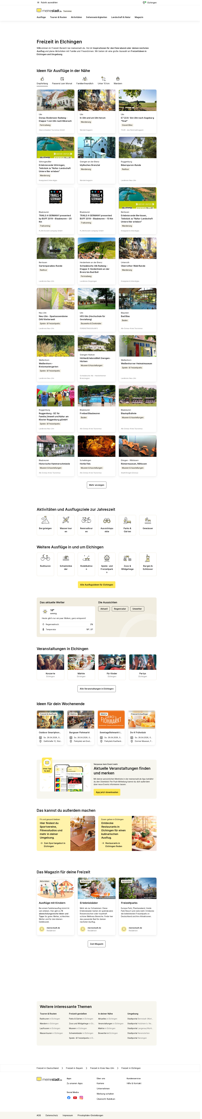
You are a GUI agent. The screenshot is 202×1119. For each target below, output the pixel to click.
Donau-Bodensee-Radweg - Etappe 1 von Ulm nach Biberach (55, 119)
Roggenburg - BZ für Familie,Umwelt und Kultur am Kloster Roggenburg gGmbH (54, 416)
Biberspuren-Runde (131, 165)
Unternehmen (103, 1088)
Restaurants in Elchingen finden (111, 845)
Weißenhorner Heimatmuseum (136, 363)
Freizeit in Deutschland (48, 1068)
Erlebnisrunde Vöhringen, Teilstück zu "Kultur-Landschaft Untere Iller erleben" (55, 168)
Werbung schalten (105, 1093)
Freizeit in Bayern (72, 1068)
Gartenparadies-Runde (50, 266)
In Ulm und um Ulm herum (92, 118)
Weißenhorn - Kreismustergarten (48, 365)
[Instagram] (81, 1098)
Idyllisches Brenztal (90, 165)
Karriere (100, 1083)
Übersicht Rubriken (106, 1099)
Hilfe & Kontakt (134, 1083)
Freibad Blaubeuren (90, 413)
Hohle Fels (85, 463)
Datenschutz (52, 1115)
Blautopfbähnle (128, 413)
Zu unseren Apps (75, 1083)
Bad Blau (125, 316)
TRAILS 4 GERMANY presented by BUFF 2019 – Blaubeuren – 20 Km (55, 218)
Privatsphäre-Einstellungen (90, 1115)
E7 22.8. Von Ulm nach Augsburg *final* (137, 119)
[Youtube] (75, 1098)
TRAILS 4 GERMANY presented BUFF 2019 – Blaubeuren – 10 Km (96, 217)
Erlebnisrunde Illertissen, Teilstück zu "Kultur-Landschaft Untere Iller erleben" (137, 218)
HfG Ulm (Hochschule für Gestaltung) (92, 318)
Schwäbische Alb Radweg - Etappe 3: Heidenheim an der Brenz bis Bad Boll (95, 269)
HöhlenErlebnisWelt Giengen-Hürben (95, 360)
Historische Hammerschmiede (54, 463)
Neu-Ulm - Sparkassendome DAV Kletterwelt (53, 318)
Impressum (68, 1115)
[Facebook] (69, 1098)
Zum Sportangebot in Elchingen (52, 845)
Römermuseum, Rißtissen (134, 463)
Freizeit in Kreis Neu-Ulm (99, 1068)
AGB (39, 1115)
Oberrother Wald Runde (133, 266)
